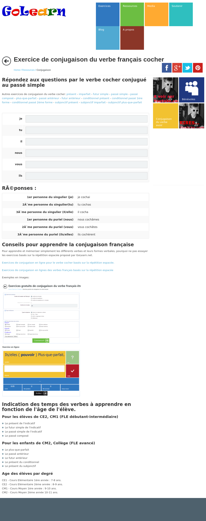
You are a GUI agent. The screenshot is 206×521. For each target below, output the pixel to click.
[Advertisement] (179, 157)
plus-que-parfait (26, 98)
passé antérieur (49, 98)
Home (17, 70)
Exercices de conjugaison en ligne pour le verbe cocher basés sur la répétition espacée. (58, 262)
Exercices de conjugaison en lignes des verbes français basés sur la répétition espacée (57, 270)
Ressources (28, 70)
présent (71, 94)
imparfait (84, 94)
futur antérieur (71, 98)
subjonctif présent (66, 102)
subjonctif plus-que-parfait (125, 102)
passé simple (119, 94)
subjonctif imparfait (93, 102)
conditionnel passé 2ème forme (32, 102)
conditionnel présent (96, 98)
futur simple (101, 94)
